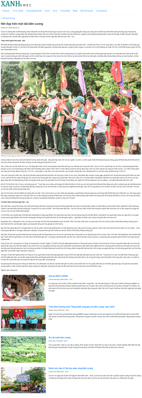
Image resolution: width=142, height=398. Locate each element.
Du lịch (47, 11)
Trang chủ (5, 11)
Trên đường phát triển (34, 11)
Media (75, 11)
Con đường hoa (101, 11)
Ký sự (55, 11)
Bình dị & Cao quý (87, 11)
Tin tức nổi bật (18, 11)
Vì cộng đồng (65, 11)
